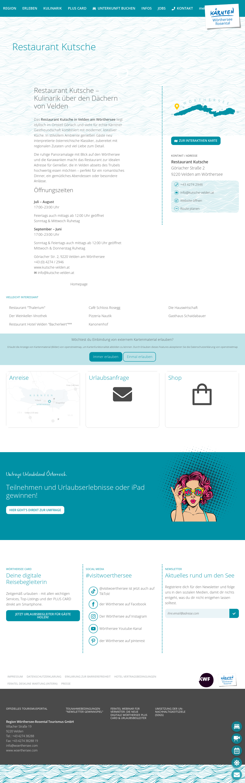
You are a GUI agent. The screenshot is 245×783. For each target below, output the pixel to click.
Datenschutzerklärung (44, 676)
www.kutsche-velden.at (52, 267)
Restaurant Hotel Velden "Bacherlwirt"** (40, 324)
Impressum (15, 676)
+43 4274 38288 (23, 736)
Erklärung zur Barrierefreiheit (88, 676)
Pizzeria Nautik (100, 315)
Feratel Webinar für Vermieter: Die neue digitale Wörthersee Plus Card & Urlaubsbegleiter (128, 713)
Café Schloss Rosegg (104, 307)
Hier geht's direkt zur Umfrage (35, 510)
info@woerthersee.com (22, 745)
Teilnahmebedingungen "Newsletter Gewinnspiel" (84, 710)
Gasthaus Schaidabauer (187, 315)
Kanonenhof (98, 324)
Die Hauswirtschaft (183, 307)
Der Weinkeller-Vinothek (28, 315)
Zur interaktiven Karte (195, 140)
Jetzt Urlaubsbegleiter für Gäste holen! (43, 615)
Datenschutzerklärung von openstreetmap (214, 347)
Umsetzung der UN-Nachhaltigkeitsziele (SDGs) (170, 712)
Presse (66, 683)
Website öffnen (188, 200)
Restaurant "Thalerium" (27, 307)
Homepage (79, 284)
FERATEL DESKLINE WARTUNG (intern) (32, 683)
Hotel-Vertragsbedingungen (135, 676)
